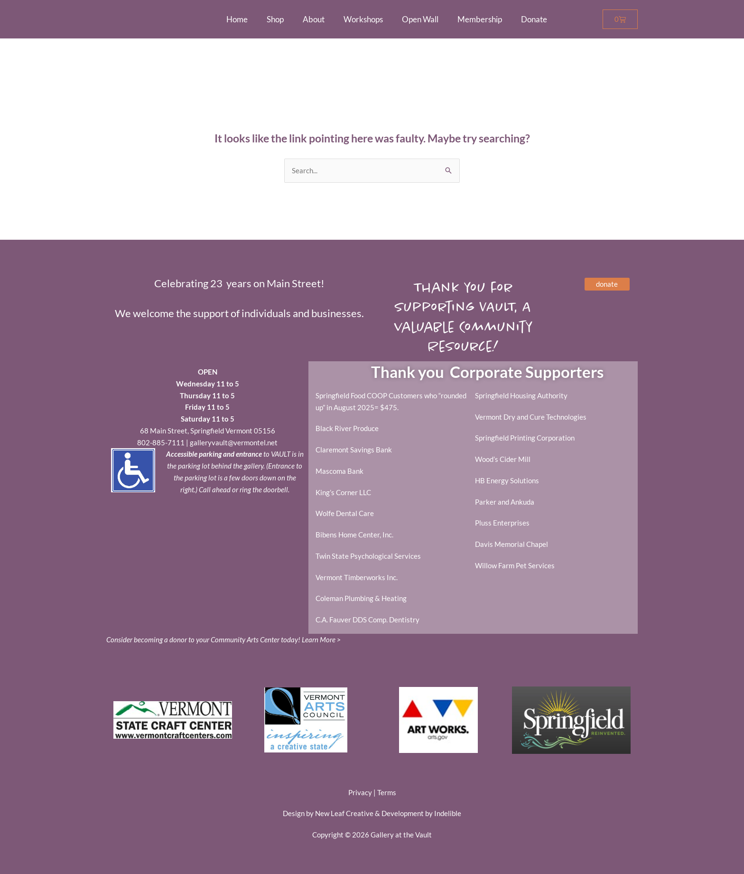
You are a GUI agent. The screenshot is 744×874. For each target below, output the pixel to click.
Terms (386, 792)
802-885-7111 (161, 442)
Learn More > (321, 640)
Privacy (360, 792)
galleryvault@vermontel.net (234, 442)
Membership (479, 19)
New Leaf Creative (344, 813)
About (314, 19)
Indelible (447, 813)
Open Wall (420, 19)
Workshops (363, 19)
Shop (275, 19)
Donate (534, 19)
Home (237, 19)
